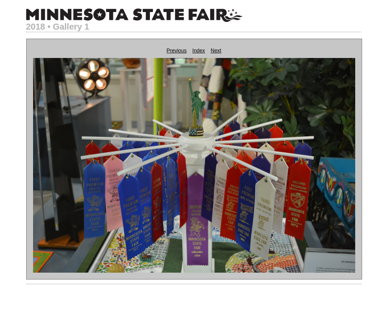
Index (198, 51)
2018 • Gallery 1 (57, 26)
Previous (177, 51)
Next (216, 51)
